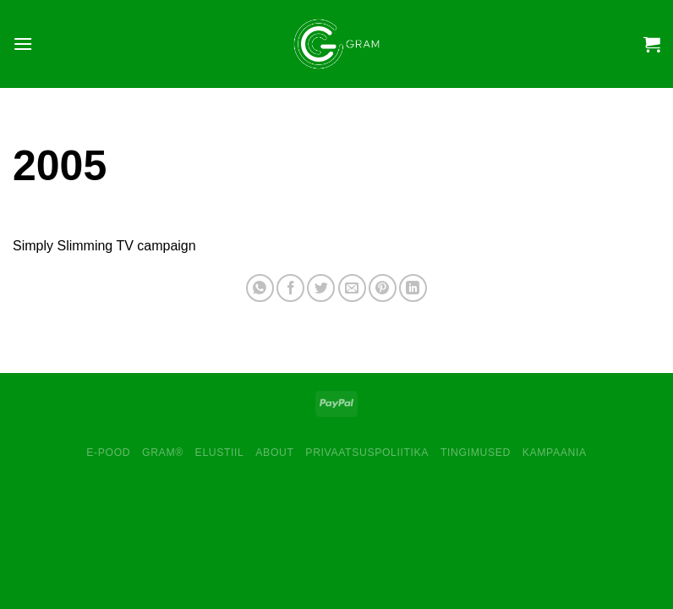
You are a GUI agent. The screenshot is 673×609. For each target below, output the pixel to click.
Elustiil (219, 452)
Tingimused (475, 452)
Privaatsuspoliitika (367, 452)
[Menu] (23, 43)
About (274, 452)
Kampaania (555, 452)
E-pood (108, 452)
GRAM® (162, 452)
